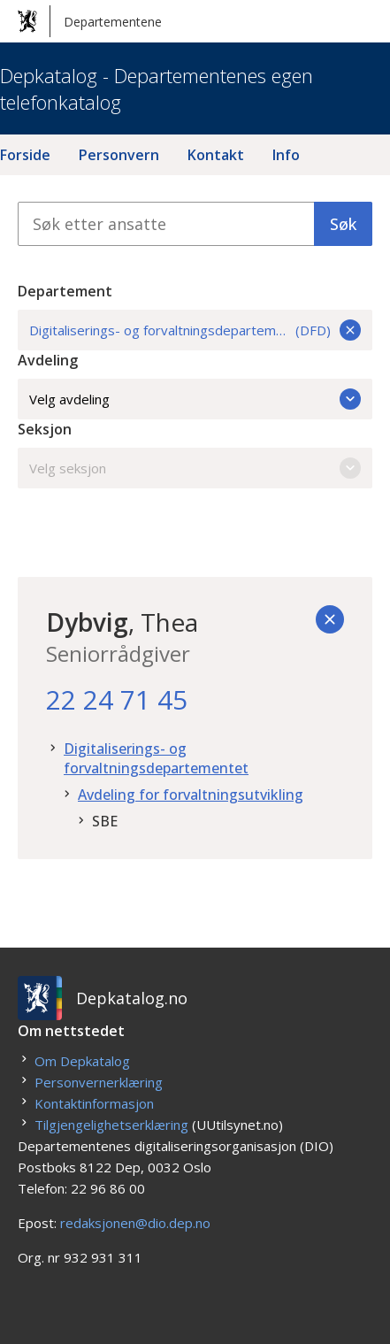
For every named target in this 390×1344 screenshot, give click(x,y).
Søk (343, 223)
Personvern (119, 155)
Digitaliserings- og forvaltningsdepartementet (156, 758)
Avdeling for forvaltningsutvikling (190, 794)
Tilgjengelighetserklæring (111, 1124)
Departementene (90, 21)
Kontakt (215, 155)
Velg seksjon (195, 468)
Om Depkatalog (82, 1061)
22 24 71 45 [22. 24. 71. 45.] (116, 699)
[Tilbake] (330, 619)
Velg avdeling (195, 399)
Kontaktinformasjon (94, 1103)
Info (286, 155)
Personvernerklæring (98, 1082)
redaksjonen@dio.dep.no (135, 1223)
